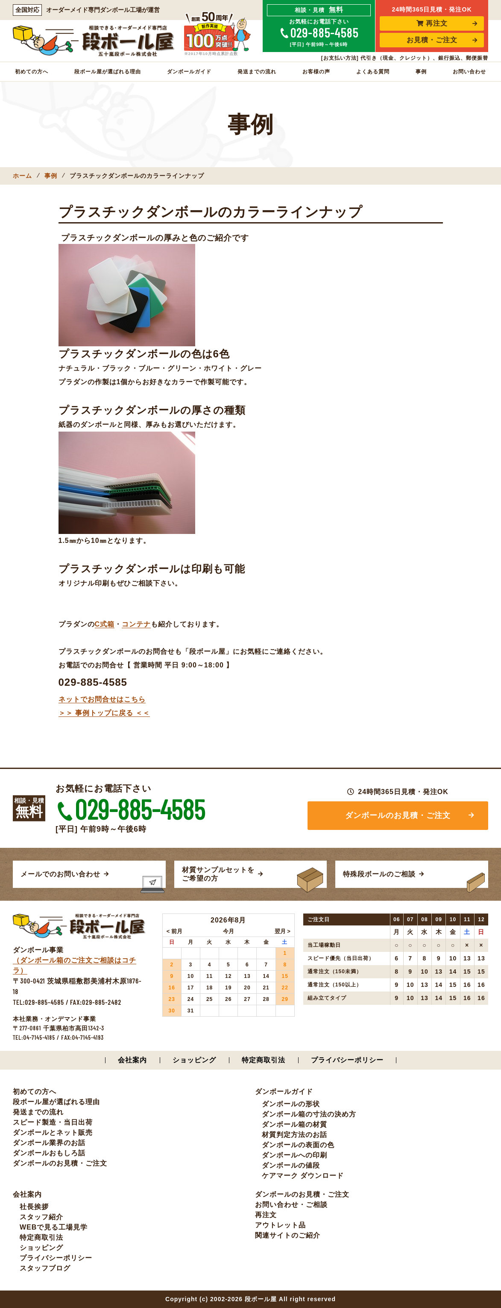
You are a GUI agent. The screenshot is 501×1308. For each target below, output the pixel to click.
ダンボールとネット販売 (53, 1132)
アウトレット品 (280, 1225)
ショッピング (194, 1060)
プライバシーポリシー (347, 1060)
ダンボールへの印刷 (294, 1155)
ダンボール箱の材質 (294, 1124)
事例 (421, 72)
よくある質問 (373, 72)
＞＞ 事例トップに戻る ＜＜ (104, 712)
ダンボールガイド (189, 72)
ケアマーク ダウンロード (303, 1175)
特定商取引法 (263, 1060)
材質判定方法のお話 (294, 1134)
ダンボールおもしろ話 (49, 1153)
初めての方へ (31, 72)
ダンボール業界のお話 (49, 1142)
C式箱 (105, 624)
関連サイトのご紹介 (287, 1235)
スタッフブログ (45, 1268)
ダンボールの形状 (291, 1104)
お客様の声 (316, 72)
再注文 (432, 23)
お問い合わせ (469, 72)
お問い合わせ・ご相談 (291, 1204)
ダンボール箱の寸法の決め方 (309, 1114)
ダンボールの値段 (291, 1165)
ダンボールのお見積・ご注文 (398, 815)
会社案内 (132, 1060)
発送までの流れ (256, 72)
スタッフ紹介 (41, 1217)
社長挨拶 (34, 1206)
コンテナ (136, 624)
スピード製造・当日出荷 (53, 1122)
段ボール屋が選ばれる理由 (107, 72)
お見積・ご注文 (432, 40)
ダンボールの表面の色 (298, 1144)
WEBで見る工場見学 (54, 1227)
